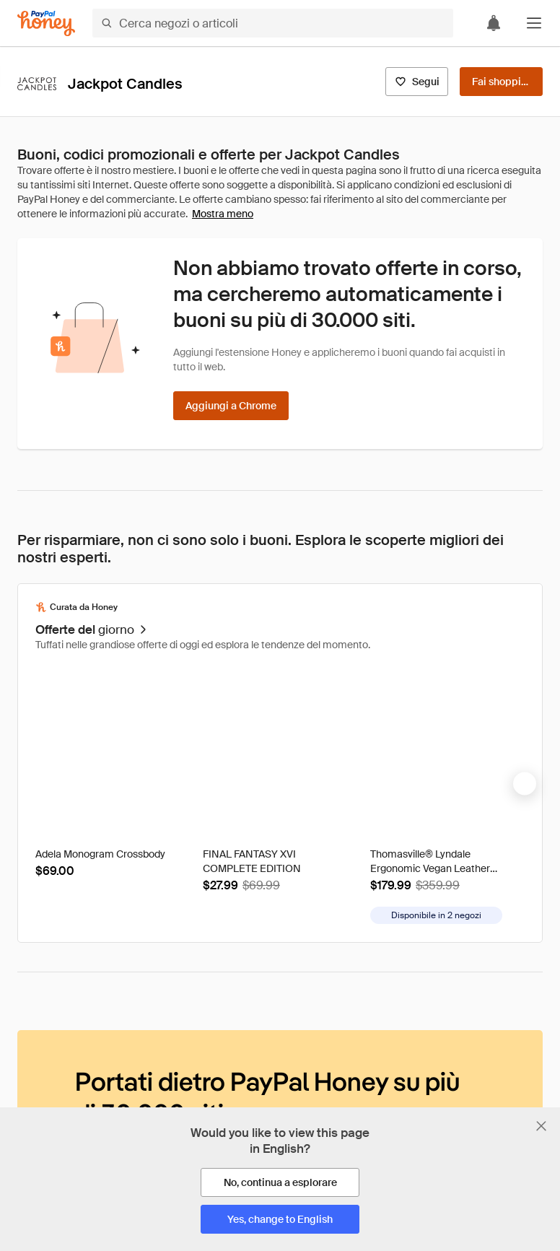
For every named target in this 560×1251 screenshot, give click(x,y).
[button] (534, 23)
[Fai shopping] (501, 81)
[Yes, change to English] (280, 1219)
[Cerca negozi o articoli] (272, 23)
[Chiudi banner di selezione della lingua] (541, 1126)
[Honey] (46, 23)
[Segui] (416, 81)
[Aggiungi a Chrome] (231, 405)
